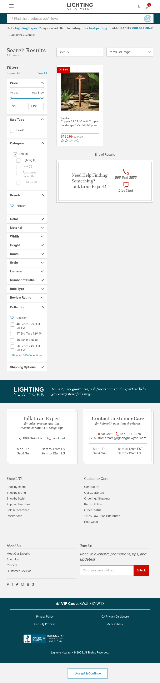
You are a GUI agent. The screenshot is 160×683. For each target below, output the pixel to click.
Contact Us (91, 487)
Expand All (13, 73)
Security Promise (44, 624)
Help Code (91, 522)
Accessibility (115, 624)
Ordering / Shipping (97, 498)
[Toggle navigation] (11, 6)
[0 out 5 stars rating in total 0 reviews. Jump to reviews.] (71, 141)
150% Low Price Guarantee (102, 516)
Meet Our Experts (18, 553)
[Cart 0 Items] (149, 7)
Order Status (92, 510)
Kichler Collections (22, 35)
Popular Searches (18, 504)
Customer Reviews (19, 571)
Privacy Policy (45, 616)
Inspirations (14, 516)
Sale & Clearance (18, 510)
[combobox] (80, 18)
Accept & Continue (88, 673)
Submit (141, 570)
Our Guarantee (94, 492)
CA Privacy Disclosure (115, 616)
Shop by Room (16, 487)
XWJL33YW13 (92, 604)
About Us (13, 559)
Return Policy (93, 504)
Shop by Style (16, 498)
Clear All (42, 73)
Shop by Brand (16, 492)
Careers (12, 565)
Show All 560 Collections (26, 355)
